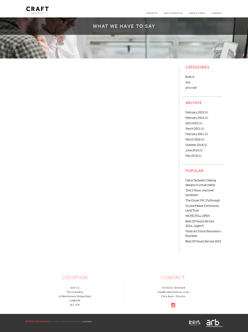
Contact (217, 13)
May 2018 (193, 155)
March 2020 (194, 139)
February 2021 (196, 134)
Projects (152, 13)
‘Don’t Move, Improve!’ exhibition (199, 192)
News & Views (197, 13)
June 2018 (194, 150)
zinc (188, 82)
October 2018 (196, 144)
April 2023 (193, 123)
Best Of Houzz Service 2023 (203, 241)
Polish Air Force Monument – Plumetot (203, 233)
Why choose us (173, 13)
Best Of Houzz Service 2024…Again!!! (199, 223)
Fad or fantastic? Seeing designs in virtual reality (200, 182)
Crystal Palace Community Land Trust (202, 208)
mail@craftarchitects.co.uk (173, 292)
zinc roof (191, 87)
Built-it (189, 76)
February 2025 (196, 112)
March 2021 (194, 128)
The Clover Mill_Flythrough (202, 200)
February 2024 (196, 117)
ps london (87, 321)
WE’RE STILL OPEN (197, 215)
